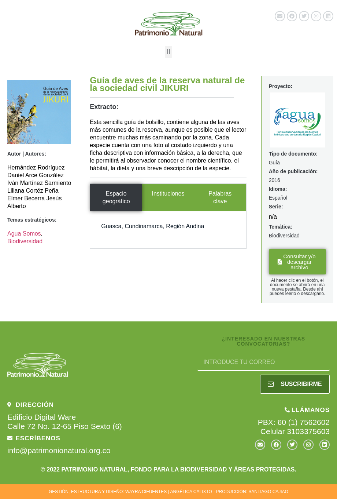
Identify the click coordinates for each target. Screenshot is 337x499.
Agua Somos (24, 233)
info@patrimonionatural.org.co (59, 450)
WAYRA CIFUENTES (146, 491)
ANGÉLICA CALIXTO (191, 491)
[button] (168, 52)
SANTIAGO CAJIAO (268, 491)
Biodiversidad (24, 241)
